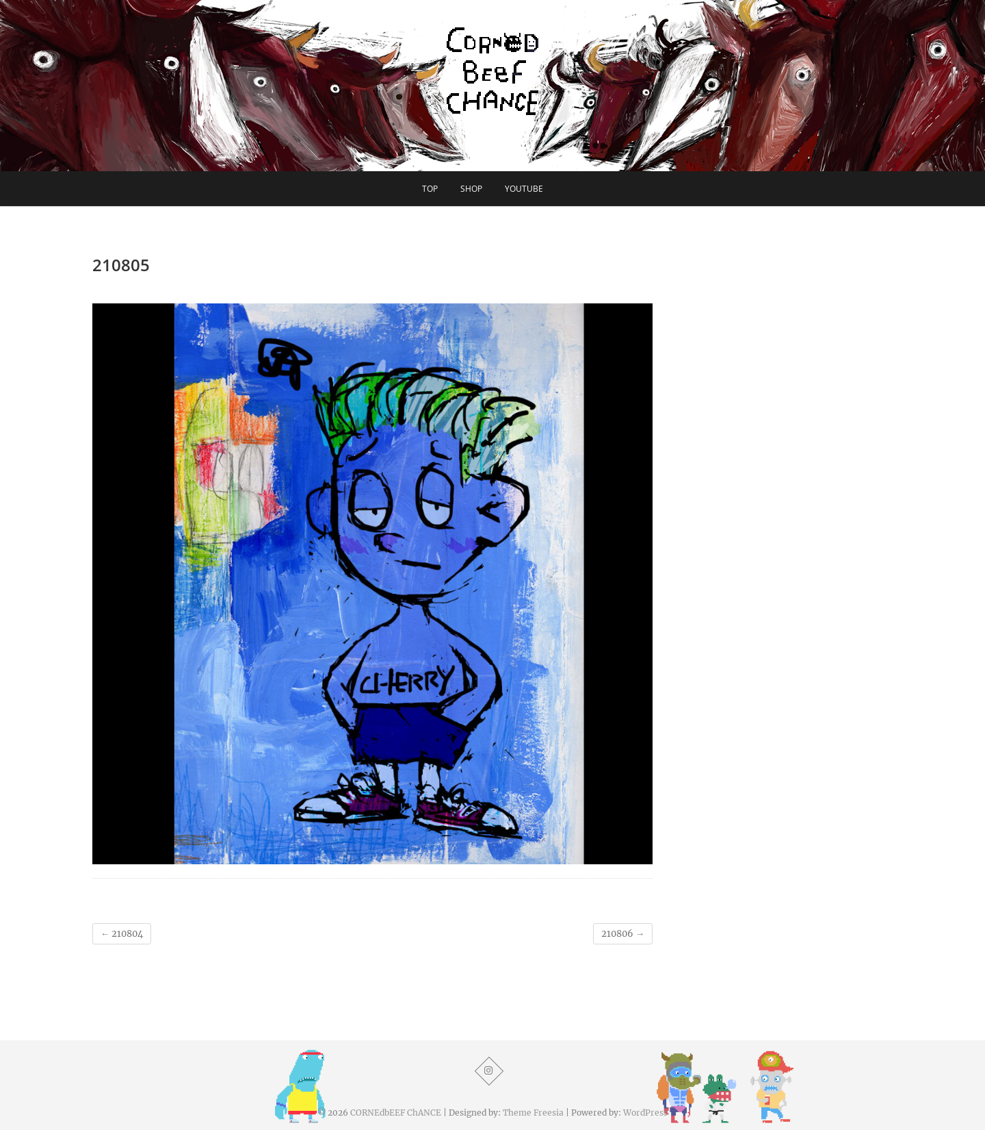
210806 (622, 934)
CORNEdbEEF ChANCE (395, 1112)
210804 (122, 934)
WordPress (645, 1112)
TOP (430, 188)
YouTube (524, 188)
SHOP (471, 188)
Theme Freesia (533, 1112)
